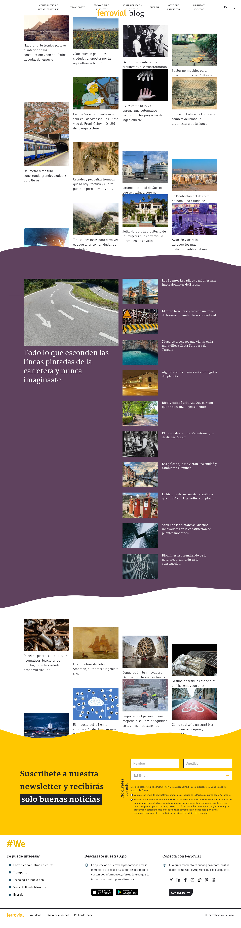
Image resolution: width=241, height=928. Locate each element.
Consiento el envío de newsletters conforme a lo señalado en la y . (181, 795)
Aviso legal (225, 795)
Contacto (181, 893)
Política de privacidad (195, 787)
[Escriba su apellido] (207, 763)
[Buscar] (233, 7)
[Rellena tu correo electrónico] (181, 775)
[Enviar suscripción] (228, 775)
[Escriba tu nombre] (155, 763)
